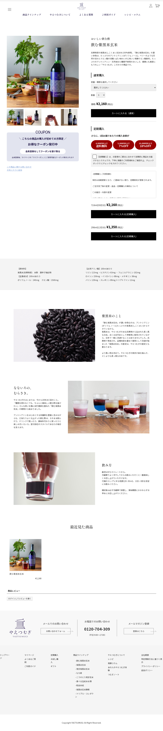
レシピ (111, 659)
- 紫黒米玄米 (80, 664)
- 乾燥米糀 (79, 685)
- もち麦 (78, 673)
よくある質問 (86, 23)
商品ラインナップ (32, 23)
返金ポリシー (147, 670)
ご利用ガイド (109, 23)
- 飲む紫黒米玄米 (82, 660)
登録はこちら (139, 631)
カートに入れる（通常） (117, 113)
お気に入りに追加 (14, 170)
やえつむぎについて (60, 23)
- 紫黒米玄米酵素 (82, 689)
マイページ (29, 655)
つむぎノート (113, 674)
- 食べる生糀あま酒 (83, 681)
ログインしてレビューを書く (19, 598)
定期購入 (54, 655)
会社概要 (145, 655)
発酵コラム (112, 663)
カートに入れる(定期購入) (117, 214)
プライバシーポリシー (150, 666)
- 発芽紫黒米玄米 (82, 669)
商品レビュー (14, 590)
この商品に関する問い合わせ (19, 167)
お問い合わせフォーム (54, 631)
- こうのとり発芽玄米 (84, 677)
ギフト (53, 666)
